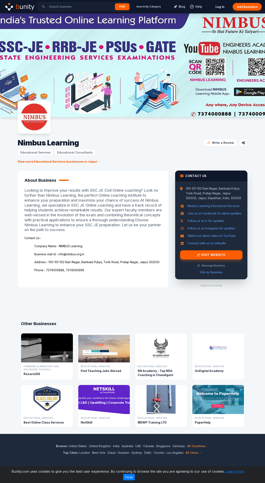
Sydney (136, 452)
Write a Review (220, 142)
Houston (123, 452)
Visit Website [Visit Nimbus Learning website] (211, 255)
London (85, 452)
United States (78, 446)
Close (129, 477)
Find (122, 6)
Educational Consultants (75, 152)
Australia (127, 446)
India (116, 446)
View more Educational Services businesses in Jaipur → (59, 161)
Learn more (235, 471)
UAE (138, 446)
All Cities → (194, 452)
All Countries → (198, 446)
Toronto (158, 452)
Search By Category (148, 6)
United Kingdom (100, 446)
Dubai (112, 452)
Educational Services (35, 152)
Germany (179, 446)
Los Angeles (175, 452)
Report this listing (211, 285)
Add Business (247, 6)
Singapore (163, 446)
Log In (220, 6)
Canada (148, 446)
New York (98, 452)
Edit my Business (211, 272)
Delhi (147, 452)
